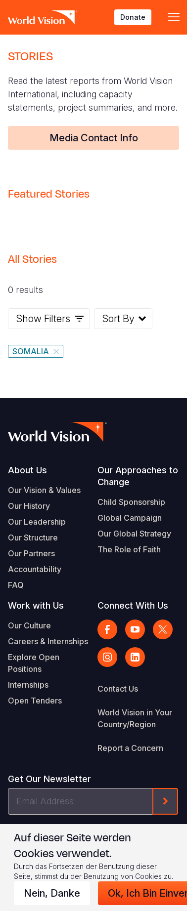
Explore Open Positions (33, 663)
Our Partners (31, 553)
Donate (132, 17)
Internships (28, 685)
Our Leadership (37, 522)
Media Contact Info (93, 138)
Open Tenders (35, 700)
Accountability (34, 569)
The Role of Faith (129, 549)
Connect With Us (132, 605)
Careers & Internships (48, 641)
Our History (29, 506)
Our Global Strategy (134, 533)
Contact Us (117, 689)
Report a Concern (130, 748)
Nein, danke (52, 893)
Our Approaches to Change (137, 476)
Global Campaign (129, 518)
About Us (27, 470)
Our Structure (33, 537)
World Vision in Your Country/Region (134, 718)
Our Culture (29, 625)
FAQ (16, 585)
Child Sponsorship (131, 502)
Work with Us (36, 605)
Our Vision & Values (44, 490)
